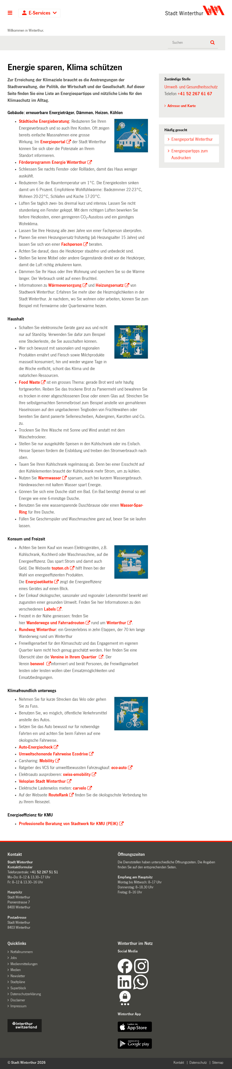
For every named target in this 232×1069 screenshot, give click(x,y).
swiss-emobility (77, 774)
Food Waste (29, 382)
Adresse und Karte (182, 106)
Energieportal (52, 142)
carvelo (79, 788)
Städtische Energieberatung (44, 121)
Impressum (18, 1006)
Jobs (13, 958)
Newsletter (17, 976)
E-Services (39, 13)
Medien (15, 970)
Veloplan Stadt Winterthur (42, 781)
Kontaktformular (20, 867)
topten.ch (60, 568)
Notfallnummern (21, 952)
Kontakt (178, 1062)
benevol (37, 664)
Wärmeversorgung (65, 285)
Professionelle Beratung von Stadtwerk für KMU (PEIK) (68, 823)
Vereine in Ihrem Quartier (74, 657)
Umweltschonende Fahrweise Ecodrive (53, 754)
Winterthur (116, 623)
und (55, 623)
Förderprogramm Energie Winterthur (52, 162)
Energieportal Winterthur (192, 139)
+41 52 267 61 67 (195, 94)
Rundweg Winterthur (37, 629)
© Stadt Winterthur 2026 (27, 1062)
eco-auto (119, 767)
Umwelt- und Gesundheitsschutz (190, 87)
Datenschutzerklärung (25, 994)
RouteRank (58, 795)
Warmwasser (49, 478)
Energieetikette (39, 582)
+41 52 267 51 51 (44, 872)
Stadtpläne (17, 982)
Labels (50, 609)
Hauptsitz (15, 892)
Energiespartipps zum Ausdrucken (189, 154)
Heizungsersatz (110, 285)
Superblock (18, 988)
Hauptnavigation (10, 13)
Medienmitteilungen (24, 964)
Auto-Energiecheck (36, 747)
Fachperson (71, 244)
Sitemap (217, 1062)
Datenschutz (198, 1062)
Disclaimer (17, 1000)
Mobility (46, 761)
